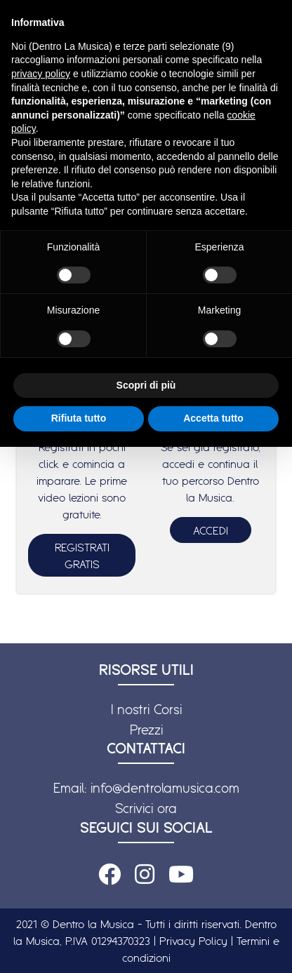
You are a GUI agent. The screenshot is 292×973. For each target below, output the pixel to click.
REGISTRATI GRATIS (82, 555)
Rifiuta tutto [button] (79, 418)
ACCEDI (210, 530)
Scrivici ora (146, 808)
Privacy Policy (193, 941)
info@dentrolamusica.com (165, 787)
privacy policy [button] (40, 73)
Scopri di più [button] (146, 385)
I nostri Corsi (146, 709)
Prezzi (146, 729)
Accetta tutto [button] (213, 418)
